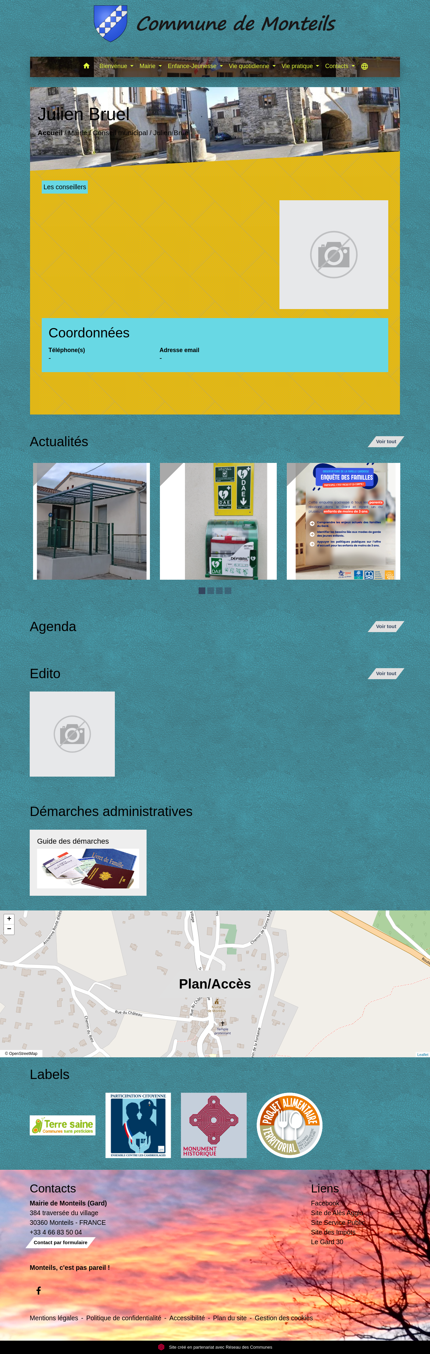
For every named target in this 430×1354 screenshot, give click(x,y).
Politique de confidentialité (123, 1318)
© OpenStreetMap (21, 1053)
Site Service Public (338, 1222)
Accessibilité (187, 1318)
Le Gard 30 (327, 1242)
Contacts (53, 1188)
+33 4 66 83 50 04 (56, 1232)
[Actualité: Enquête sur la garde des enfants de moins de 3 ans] (345, 521)
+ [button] (9, 919)
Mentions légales (54, 1318)
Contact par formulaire (60, 1242)
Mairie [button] (148, 66)
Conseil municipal (120, 133)
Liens (325, 1188)
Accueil (50, 133)
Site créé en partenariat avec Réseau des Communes (215, 1347)
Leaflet (422, 1055)
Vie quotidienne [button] (250, 66)
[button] (86, 67)
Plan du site (230, 1318)
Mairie (77, 133)
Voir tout (386, 441)
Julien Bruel (171, 133)
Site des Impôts (333, 1232)
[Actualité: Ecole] (91, 521)
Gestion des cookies (284, 1318)
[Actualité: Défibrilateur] (218, 521)
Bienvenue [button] (114, 66)
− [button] (9, 929)
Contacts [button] (337, 66)
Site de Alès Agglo (337, 1212)
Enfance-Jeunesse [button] (193, 66)
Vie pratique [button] (297, 66)
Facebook (325, 1203)
